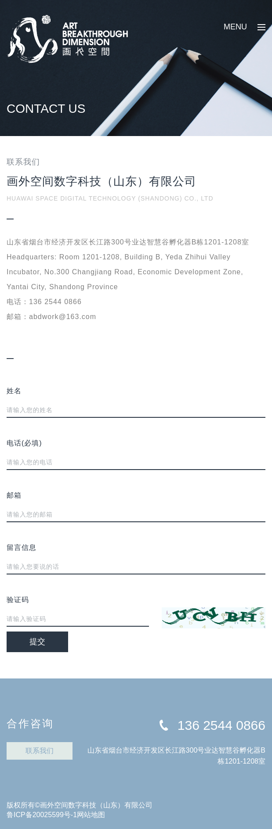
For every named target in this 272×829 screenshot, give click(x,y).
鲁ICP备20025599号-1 (42, 814)
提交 (37, 641)
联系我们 (39, 750)
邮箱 (14, 495)
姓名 (14, 391)
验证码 (18, 599)
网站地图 (91, 814)
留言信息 (21, 547)
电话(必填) (24, 443)
